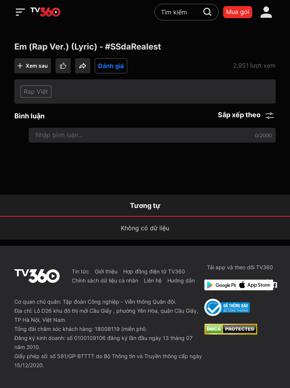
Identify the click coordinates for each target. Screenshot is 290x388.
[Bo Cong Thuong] (227, 307)
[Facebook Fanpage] (273, 285)
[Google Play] (218, 285)
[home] (45, 12)
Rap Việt (36, 91)
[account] (266, 12)
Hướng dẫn (181, 280)
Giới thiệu (106, 271)
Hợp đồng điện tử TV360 (154, 271)
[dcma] (230, 332)
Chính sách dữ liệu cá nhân (105, 280)
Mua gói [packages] (237, 12)
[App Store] (250, 285)
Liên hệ (153, 280)
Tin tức (80, 271)
